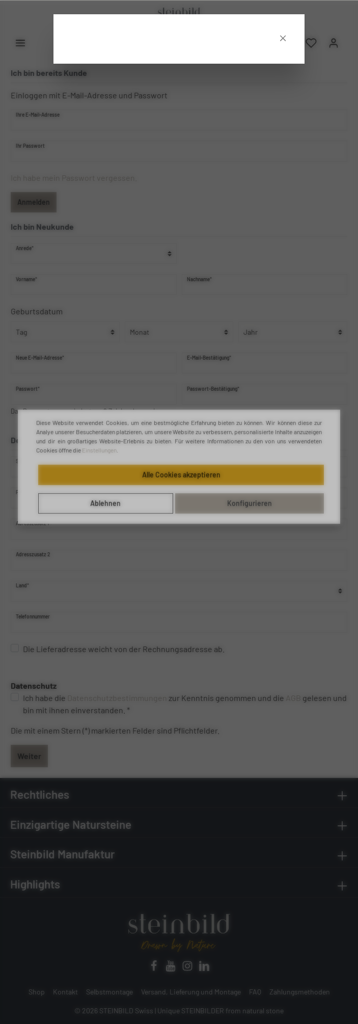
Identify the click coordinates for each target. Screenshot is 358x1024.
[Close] (283, 17)
